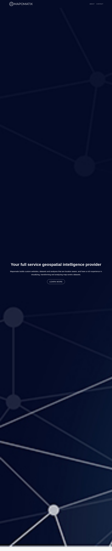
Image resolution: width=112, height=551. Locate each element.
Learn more (56, 282)
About (92, 4)
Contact (99, 4)
